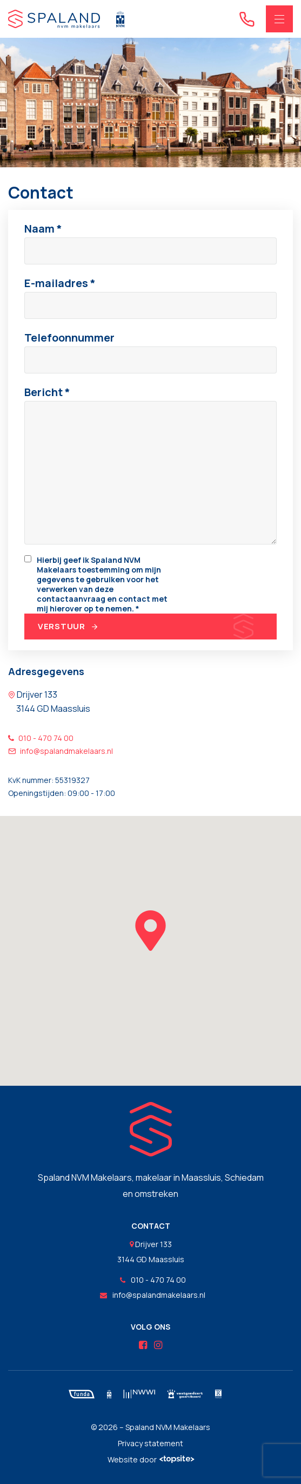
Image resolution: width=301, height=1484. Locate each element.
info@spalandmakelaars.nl (60, 751)
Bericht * (47, 392)
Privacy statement (150, 1443)
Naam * (43, 228)
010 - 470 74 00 (40, 738)
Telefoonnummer (69, 337)
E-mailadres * (60, 283)
